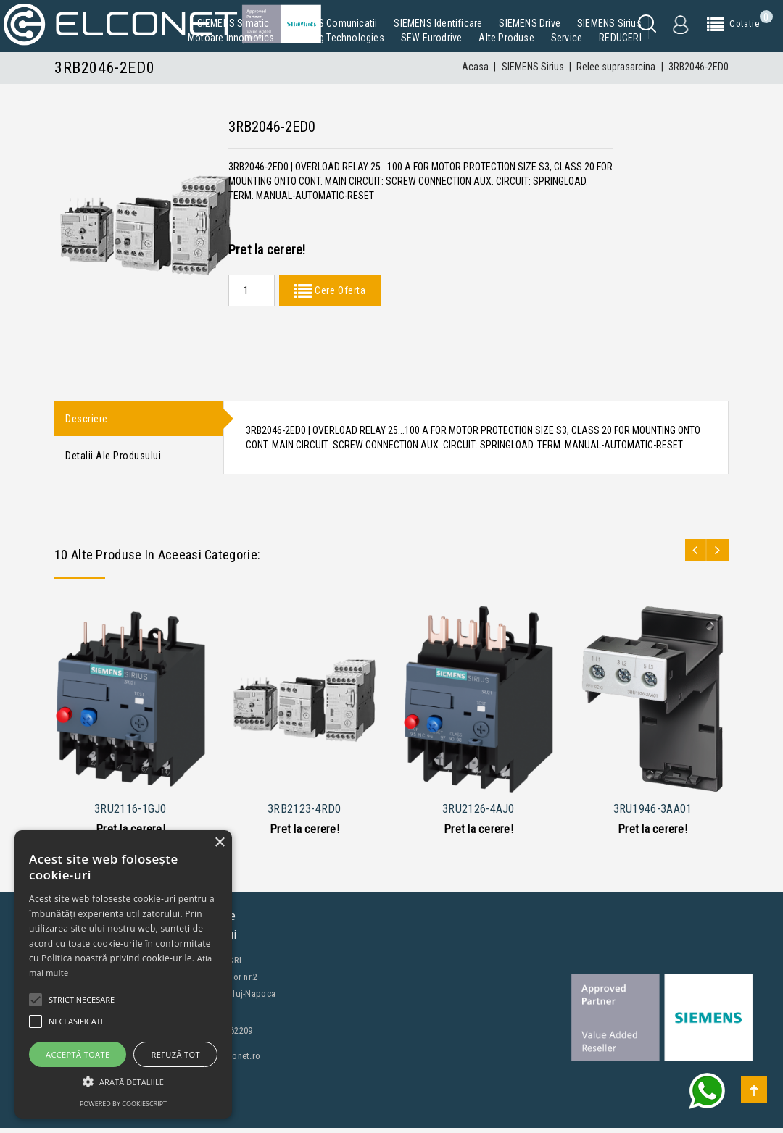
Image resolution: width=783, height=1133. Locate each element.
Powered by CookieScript (123, 1103)
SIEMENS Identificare (438, 23)
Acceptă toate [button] (77, 1054)
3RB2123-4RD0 (304, 814)
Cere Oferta (338, 290)
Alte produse (506, 37)
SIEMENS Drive (529, 23)
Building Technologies (337, 37)
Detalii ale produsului (113, 459)
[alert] (123, 974)
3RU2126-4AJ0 (478, 814)
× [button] (219, 842)
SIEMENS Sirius (609, 23)
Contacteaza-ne (105, 1119)
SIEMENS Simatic (233, 23)
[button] (123, 1082)
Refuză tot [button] (176, 1054)
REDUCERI (620, 37)
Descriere (86, 419)
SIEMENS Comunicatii (332, 23)
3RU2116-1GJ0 (130, 814)
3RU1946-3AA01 (652, 814)
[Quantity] (251, 290)
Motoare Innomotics (231, 37)
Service (566, 37)
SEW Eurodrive (432, 37)
